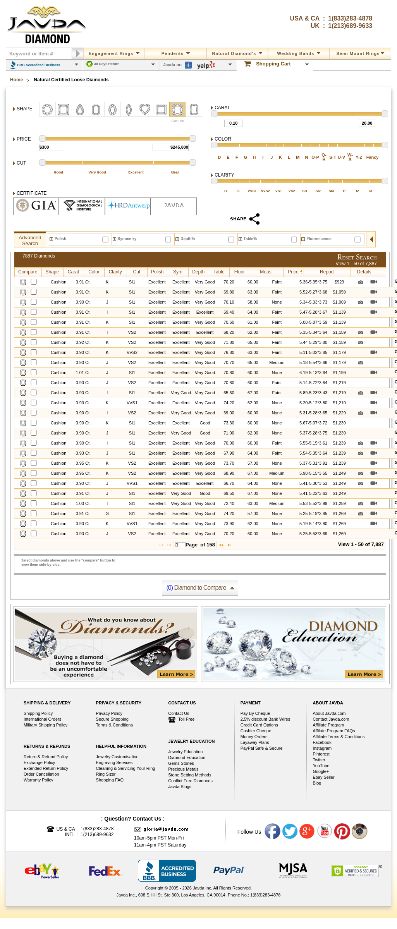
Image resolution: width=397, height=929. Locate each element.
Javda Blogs (179, 786)
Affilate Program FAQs (334, 730)
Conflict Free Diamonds (190, 780)
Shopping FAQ (110, 780)
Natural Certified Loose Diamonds (71, 79)
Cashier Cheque (256, 730)
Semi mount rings (361, 53)
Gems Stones (181, 763)
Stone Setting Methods (189, 775)
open (371, 239)
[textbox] (180, 544)
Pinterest (321, 754)
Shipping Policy (38, 713)
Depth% (187, 239)
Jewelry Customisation (117, 756)
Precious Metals (183, 769)
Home (16, 79)
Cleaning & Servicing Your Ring (125, 768)
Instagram (322, 748)
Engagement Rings (114, 53)
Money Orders (254, 736)
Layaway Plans (255, 742)
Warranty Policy (38, 780)
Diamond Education (186, 757)
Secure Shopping (112, 719)
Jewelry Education (185, 751)
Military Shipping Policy (45, 725)
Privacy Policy (109, 713)
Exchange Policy (39, 762)
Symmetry (127, 239)
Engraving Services (114, 762)
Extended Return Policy (46, 768)
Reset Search (357, 257)
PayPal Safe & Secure (262, 748)
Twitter (319, 759)
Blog (317, 783)
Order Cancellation (41, 774)
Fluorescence (318, 239)
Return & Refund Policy (46, 756)
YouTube (321, 765)
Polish (60, 239)
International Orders (42, 719)
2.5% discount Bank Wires (265, 719)
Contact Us (178, 713)
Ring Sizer (106, 774)
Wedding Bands (299, 53)
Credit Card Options (259, 725)
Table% (250, 239)
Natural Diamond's (237, 53)
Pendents (176, 53)
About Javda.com (329, 713)
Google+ (321, 771)
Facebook (322, 742)
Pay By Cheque (255, 713)
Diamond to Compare (196, 587)
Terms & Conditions (114, 725)
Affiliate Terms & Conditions (338, 736)
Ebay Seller (323, 777)
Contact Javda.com (331, 719)
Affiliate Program (328, 725)
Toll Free (181, 720)
